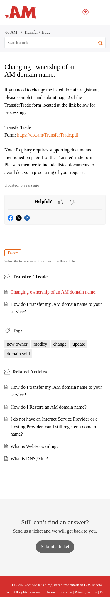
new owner (17, 344)
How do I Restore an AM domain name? (49, 407)
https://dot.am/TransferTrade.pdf (47, 134)
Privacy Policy (86, 592)
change (59, 344)
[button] (100, 42)
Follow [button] (13, 252)
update (79, 344)
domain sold (18, 353)
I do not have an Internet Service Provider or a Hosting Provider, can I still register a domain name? (54, 426)
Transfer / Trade (37, 32)
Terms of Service (59, 592)
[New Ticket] (55, 546)
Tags (17, 330)
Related (30, 371)
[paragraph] (55, 131)
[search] (55, 42)
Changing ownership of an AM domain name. (54, 291)
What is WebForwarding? (35, 446)
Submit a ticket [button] (55, 546)
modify (40, 344)
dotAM (11, 32)
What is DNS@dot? (29, 458)
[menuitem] (85, 12)
